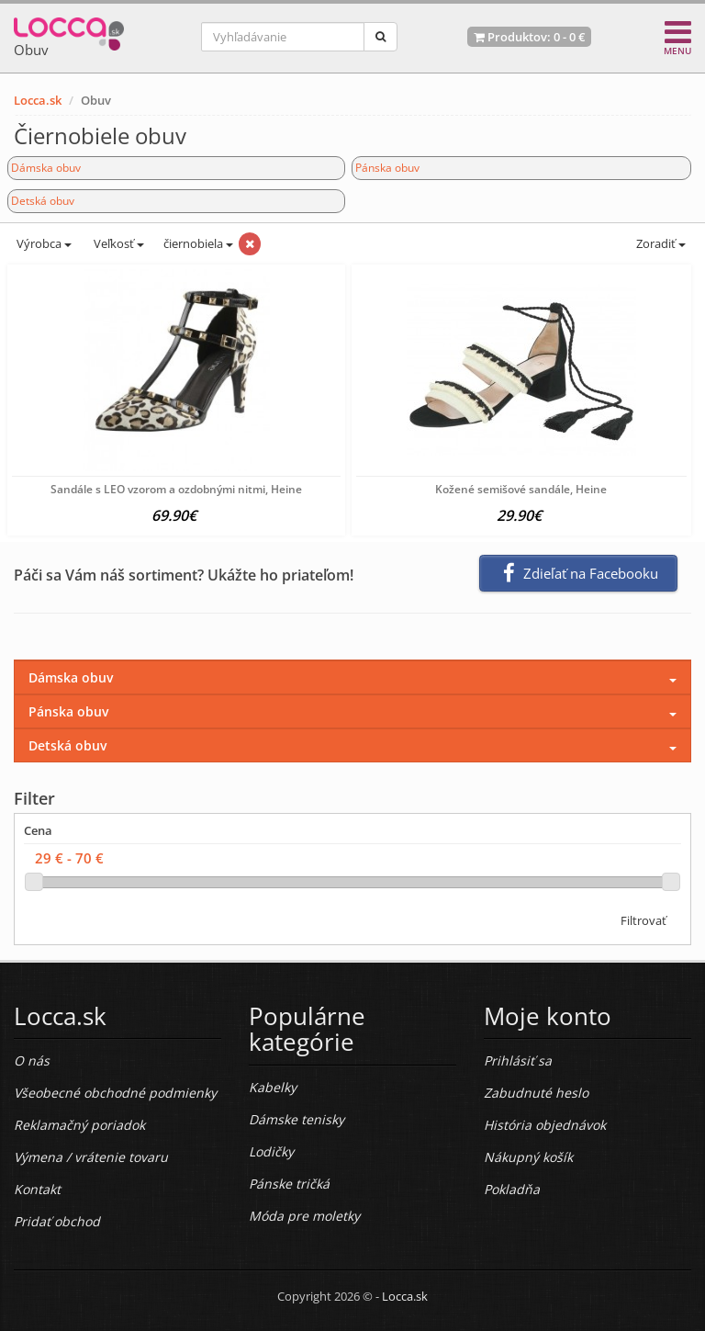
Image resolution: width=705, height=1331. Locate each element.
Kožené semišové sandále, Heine (521, 489)
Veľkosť (117, 243)
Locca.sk (38, 100)
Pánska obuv (387, 167)
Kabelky (273, 1087)
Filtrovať (643, 920)
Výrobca (43, 243)
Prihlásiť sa (518, 1060)
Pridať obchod (57, 1221)
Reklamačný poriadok (79, 1125)
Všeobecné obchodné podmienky (115, 1092)
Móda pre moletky (304, 1215)
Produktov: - (529, 36)
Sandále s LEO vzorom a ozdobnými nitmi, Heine (176, 489)
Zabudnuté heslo (536, 1092)
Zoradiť (659, 243)
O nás (32, 1060)
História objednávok (545, 1125)
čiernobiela (198, 243)
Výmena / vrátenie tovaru (91, 1157)
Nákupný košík (528, 1157)
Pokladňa (512, 1189)
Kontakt (37, 1189)
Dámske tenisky (296, 1119)
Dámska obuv (46, 167)
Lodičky (271, 1151)
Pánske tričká (289, 1183)
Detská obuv (42, 201)
